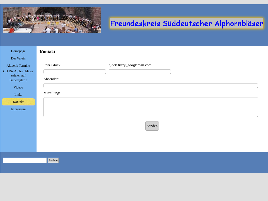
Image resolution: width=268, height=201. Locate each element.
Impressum (18, 109)
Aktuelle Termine (18, 66)
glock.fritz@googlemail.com (130, 65)
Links (18, 95)
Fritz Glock (52, 65)
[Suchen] (25, 160)
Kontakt (18, 102)
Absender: (51, 79)
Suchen (53, 160)
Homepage (18, 51)
